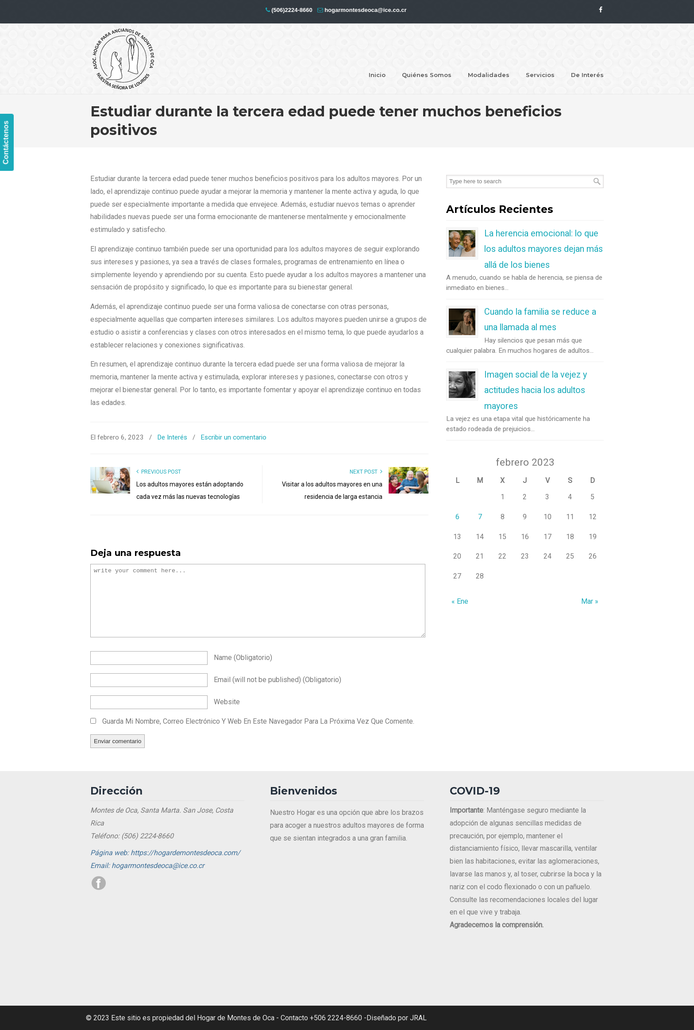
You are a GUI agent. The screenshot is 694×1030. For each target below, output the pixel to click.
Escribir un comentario (233, 437)
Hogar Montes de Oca (123, 59)
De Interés (172, 437)
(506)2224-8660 (291, 10)
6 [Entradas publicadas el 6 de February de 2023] (457, 517)
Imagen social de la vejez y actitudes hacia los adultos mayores (535, 390)
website (227, 702)
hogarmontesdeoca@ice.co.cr (365, 10)
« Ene (459, 601)
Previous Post (158, 472)
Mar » (589, 601)
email (277, 679)
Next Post (366, 472)
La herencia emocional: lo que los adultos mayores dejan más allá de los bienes (543, 249)
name (243, 657)
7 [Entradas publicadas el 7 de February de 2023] (480, 517)
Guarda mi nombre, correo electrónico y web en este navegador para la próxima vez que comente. (258, 721)
